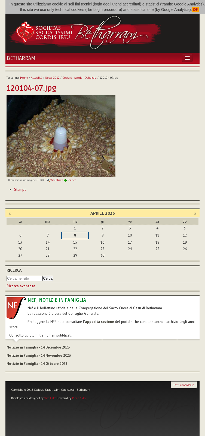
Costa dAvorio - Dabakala (79, 78)
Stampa (20, 189)
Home (24, 78)
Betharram (21, 58)
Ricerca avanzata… (22, 286)
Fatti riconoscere (183, 385)
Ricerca (14, 270)
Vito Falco (50, 398)
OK (195, 9)
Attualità (36, 78)
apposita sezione (99, 321)
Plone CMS (78, 398)
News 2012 (52, 78)
